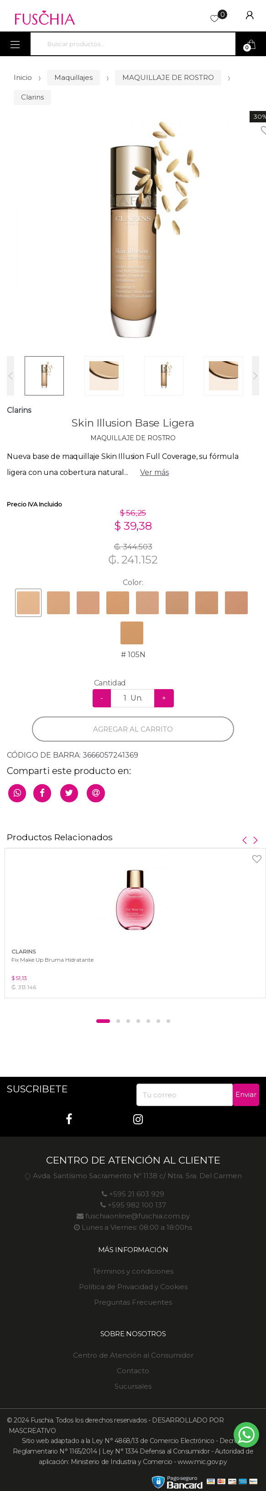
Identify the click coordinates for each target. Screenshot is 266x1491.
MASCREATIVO (31, 1431)
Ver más (154, 472)
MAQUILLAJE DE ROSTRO (168, 77)
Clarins (32, 97)
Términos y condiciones (133, 1271)
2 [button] (118, 1021)
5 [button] (148, 1021)
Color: (133, 582)
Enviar (245, 1094)
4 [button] (138, 1021)
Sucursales (133, 1386)
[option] (133, 237)
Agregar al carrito (133, 729)
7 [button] (168, 1021)
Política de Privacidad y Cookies (133, 1286)
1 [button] (103, 1021)
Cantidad (110, 683)
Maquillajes (73, 77)
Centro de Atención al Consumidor (133, 1355)
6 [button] (158, 1021)
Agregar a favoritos (235, 853)
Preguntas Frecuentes (133, 1302)
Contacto (133, 1370)
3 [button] (128, 1021)
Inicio (23, 77)
